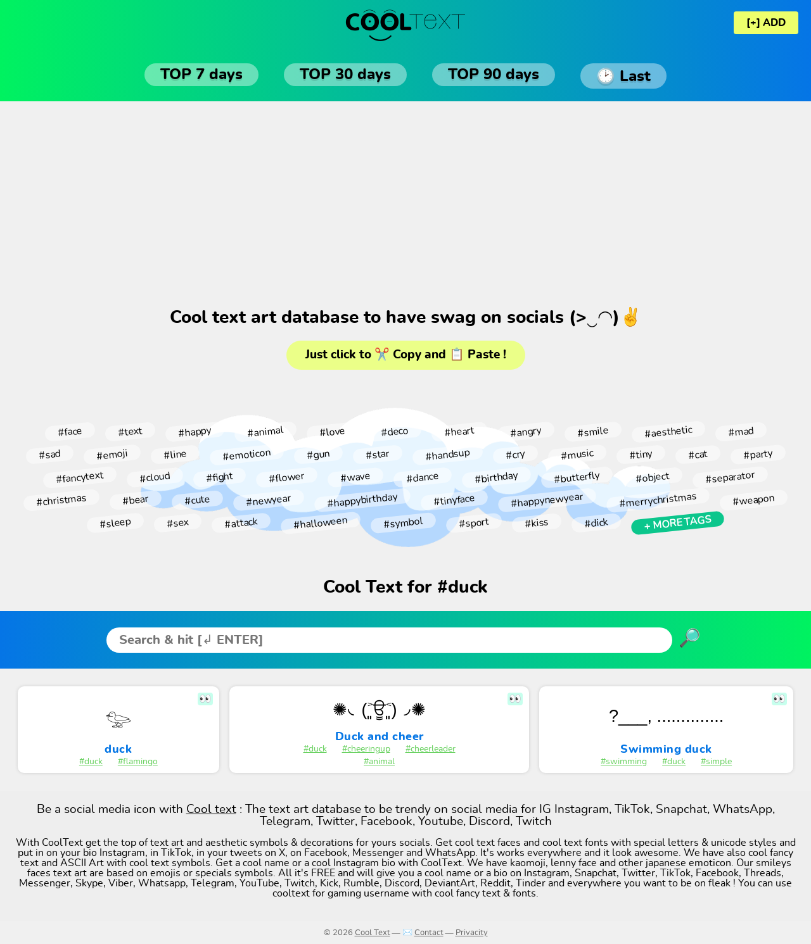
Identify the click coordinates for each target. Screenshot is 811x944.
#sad (49, 454)
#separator (730, 477)
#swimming (624, 761)
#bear (135, 500)
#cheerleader (431, 749)
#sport (473, 523)
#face (69, 431)
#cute (197, 500)
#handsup (447, 454)
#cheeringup (366, 749)
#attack (241, 522)
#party (758, 455)
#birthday (496, 477)
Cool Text (372, 933)
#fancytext (79, 477)
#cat (697, 454)
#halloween (320, 523)
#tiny (641, 454)
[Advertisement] (405, 202)
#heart (459, 432)
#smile (593, 431)
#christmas (61, 500)
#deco (394, 432)
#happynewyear (547, 500)
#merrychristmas (658, 500)
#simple (716, 761)
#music (577, 454)
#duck (91, 761)
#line (175, 454)
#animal (265, 432)
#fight (219, 477)
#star (377, 454)
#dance (422, 477)
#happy (194, 431)
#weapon (753, 500)
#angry (525, 431)
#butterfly (576, 477)
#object (652, 477)
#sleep (115, 522)
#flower (286, 477)
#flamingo (138, 761)
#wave (355, 477)
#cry (515, 454)
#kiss (536, 523)
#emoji (112, 454)
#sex (177, 523)
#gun (318, 454)
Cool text (211, 809)
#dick (596, 523)
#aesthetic (668, 431)
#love (332, 431)
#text (130, 431)
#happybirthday (362, 500)
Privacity (472, 933)
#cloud (154, 477)
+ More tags (677, 522)
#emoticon (246, 454)
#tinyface (454, 500)
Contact (429, 933)
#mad (740, 431)
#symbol (403, 523)
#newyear (268, 500)
